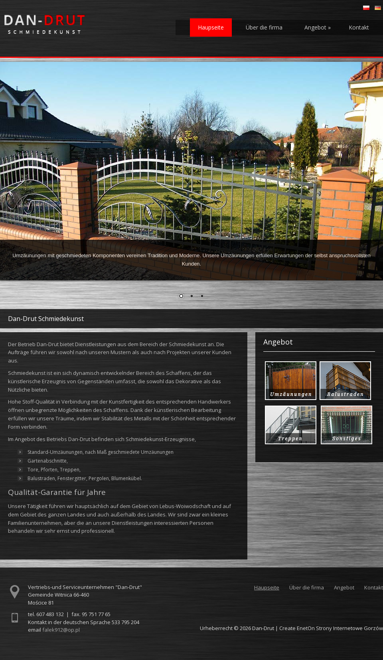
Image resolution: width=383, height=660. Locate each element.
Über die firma (264, 27)
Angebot (317, 27)
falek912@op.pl (61, 629)
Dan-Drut (263, 628)
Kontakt (359, 27)
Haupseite (211, 27)
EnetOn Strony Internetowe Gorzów (340, 628)
